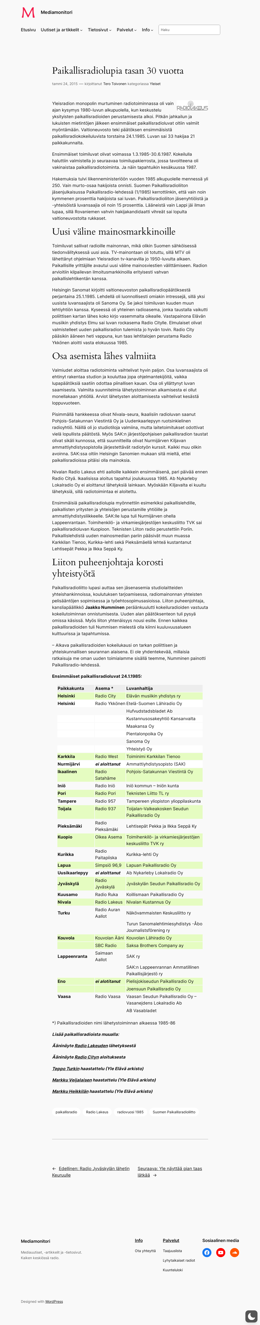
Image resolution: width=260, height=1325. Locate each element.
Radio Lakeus (97, 1112)
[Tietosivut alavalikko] (110, 30)
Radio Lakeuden (91, 1045)
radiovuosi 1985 (130, 1112)
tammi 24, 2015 (65, 84)
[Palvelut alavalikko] (135, 30)
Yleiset (155, 84)
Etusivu (28, 29)
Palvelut (171, 1240)
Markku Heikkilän (70, 1091)
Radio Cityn (87, 1057)
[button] (251, 1316)
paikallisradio (66, 1112)
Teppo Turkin (65, 1068)
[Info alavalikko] (152, 30)
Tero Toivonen (114, 84)
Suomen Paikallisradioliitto (174, 1112)
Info (139, 1240)
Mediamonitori (56, 12)
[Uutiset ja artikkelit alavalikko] (81, 30)
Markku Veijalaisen (72, 1080)
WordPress (54, 1301)
